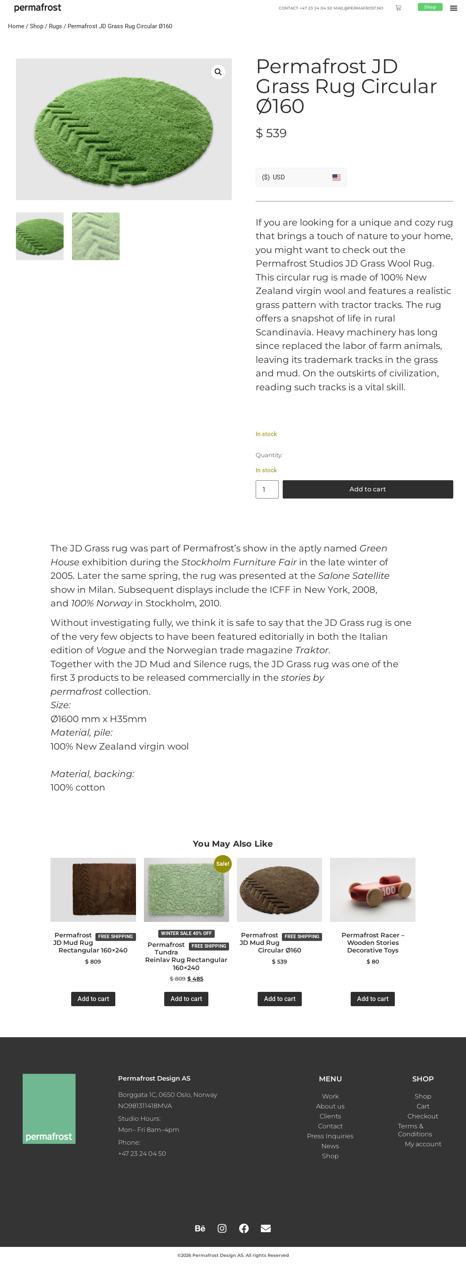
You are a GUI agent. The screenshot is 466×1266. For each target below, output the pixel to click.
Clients (330, 1116)
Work (330, 1096)
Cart (423, 1106)
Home (16, 26)
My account (423, 1144)
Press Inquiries (330, 1136)
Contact (330, 1126)
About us (330, 1106)
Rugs (55, 26)
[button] (453, 8)
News (330, 1146)
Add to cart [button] (93, 999)
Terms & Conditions (415, 1130)
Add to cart (368, 489)
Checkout (423, 1116)
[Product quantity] (267, 489)
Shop (36, 26)
